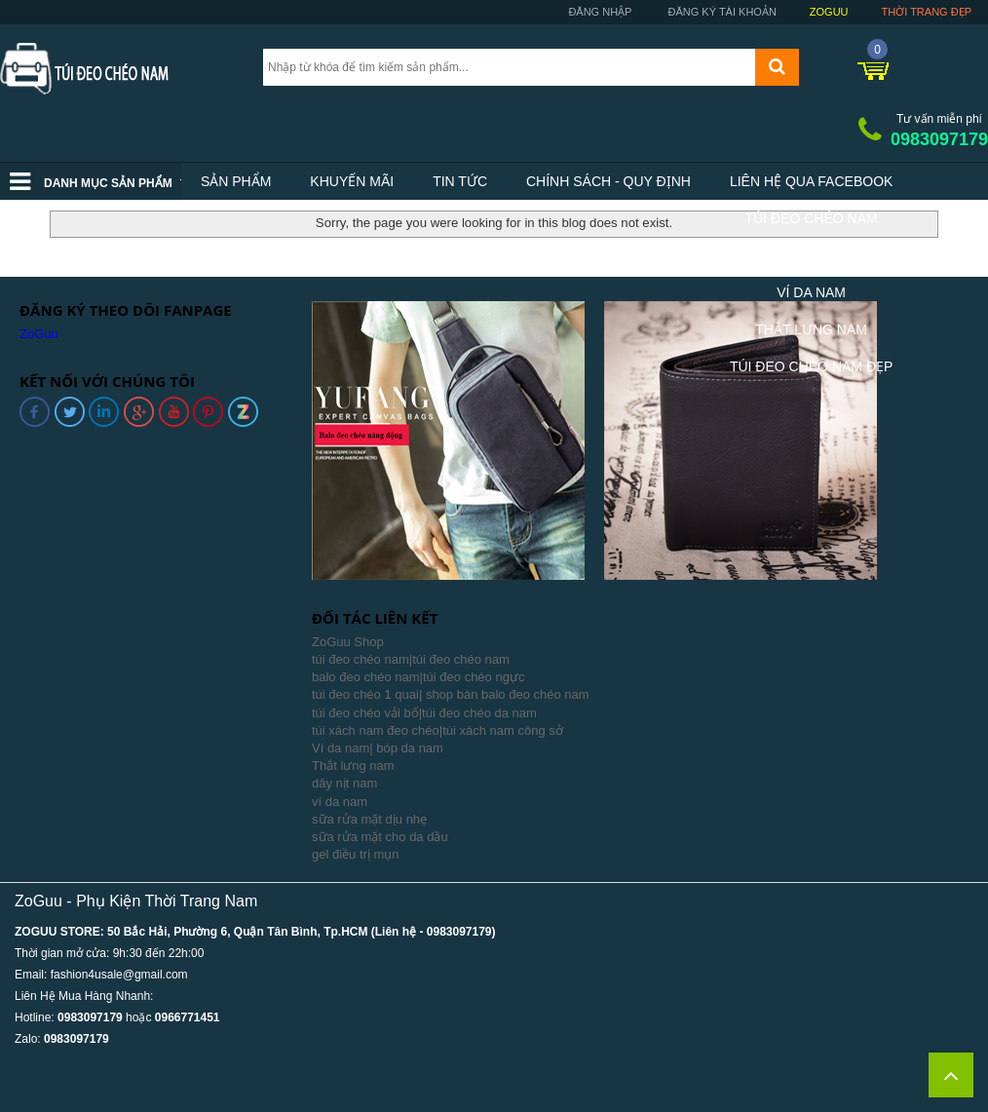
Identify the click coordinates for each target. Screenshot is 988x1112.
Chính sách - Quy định (608, 181)
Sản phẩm (236, 181)
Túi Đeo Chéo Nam (811, 218)
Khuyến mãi (352, 181)
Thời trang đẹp (926, 12)
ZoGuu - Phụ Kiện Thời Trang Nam (136, 901)
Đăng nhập (598, 12)
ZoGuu (829, 12)
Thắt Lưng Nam (811, 329)
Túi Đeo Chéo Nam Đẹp (811, 366)
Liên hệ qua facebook (811, 181)
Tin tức (460, 181)
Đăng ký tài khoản (720, 12)
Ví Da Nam (811, 292)
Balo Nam (811, 255)
